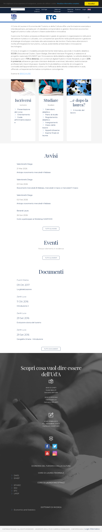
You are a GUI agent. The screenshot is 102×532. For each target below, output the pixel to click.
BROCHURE (25, 74)
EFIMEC (17, 485)
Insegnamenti (51, 122)
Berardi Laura (22, 211)
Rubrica (77, 9)
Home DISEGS (37, 10)
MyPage (44, 9)
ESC (15, 488)
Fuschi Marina (22, 280)
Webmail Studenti (70, 10)
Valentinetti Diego (25, 164)
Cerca (14, 11)
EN (89, 9)
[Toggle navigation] (88, 17)
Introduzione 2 (23, 306)
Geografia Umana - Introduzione (30, 339)
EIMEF (17, 478)
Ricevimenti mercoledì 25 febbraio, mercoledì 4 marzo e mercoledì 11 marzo (47, 188)
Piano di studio (51, 114)
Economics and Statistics (24, 510)
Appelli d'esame (52, 130)
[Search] (18, 9)
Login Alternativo (92, 529)
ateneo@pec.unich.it (53, 423)
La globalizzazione (24, 289)
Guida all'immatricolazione (22, 120)
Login (84, 9)
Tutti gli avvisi (51, 229)
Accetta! (91, 3)
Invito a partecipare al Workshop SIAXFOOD (34, 219)
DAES (16, 475)
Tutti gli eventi (51, 258)
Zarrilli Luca (21, 297)
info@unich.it (53, 421)
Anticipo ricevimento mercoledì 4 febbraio (34, 172)
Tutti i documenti (51, 349)
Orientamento (23, 114)
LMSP (16, 493)
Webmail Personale (57, 10)
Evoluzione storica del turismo (29, 323)
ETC (15, 491)
